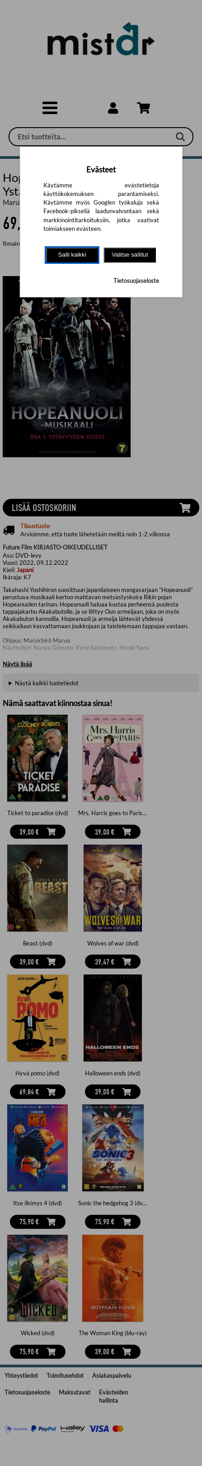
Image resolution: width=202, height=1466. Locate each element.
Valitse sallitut (130, 254)
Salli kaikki (72, 254)
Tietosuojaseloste (136, 280)
